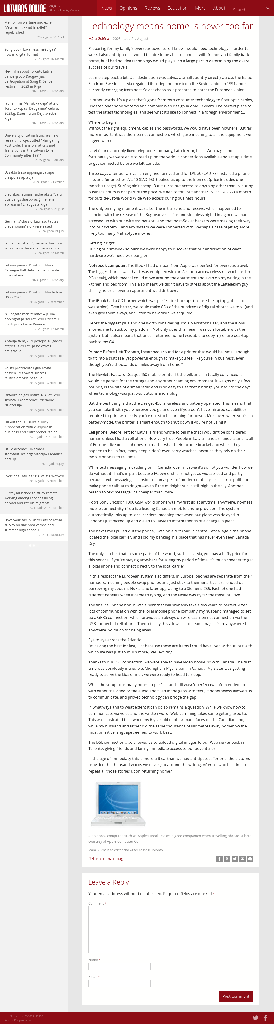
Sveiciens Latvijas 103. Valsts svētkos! (34, 478)
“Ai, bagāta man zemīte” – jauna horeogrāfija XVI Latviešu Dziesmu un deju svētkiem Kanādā (34, 321)
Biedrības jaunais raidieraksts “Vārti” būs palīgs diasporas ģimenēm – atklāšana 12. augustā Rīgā (34, 201)
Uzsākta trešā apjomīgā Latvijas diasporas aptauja (34, 177)
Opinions (162, 8)
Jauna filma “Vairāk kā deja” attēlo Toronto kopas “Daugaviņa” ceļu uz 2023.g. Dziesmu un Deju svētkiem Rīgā (34, 113)
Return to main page (106, 858)
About (253, 8)
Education (211, 8)
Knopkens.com (23, 1020)
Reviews (185, 8)
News (140, 8)
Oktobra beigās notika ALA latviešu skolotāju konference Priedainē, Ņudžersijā (34, 402)
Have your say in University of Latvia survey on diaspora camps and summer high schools (34, 527)
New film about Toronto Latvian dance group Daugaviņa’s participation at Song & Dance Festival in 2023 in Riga (34, 81)
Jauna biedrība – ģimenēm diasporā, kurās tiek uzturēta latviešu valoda (34, 248)
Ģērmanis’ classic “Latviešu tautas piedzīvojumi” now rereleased (34, 226)
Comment (97, 903)
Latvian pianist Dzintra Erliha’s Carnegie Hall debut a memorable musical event (34, 272)
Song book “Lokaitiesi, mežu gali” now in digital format (34, 54)
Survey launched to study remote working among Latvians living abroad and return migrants (34, 500)
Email (94, 976)
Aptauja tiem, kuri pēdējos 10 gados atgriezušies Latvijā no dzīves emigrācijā (34, 348)
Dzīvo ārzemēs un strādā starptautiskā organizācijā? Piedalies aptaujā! (34, 456)
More (234, 8)
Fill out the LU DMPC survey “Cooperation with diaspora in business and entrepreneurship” (34, 429)
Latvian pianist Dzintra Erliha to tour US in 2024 (34, 297)
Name (94, 959)
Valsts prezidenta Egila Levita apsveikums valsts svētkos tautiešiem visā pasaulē (34, 375)
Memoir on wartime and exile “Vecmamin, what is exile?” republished (34, 29)
